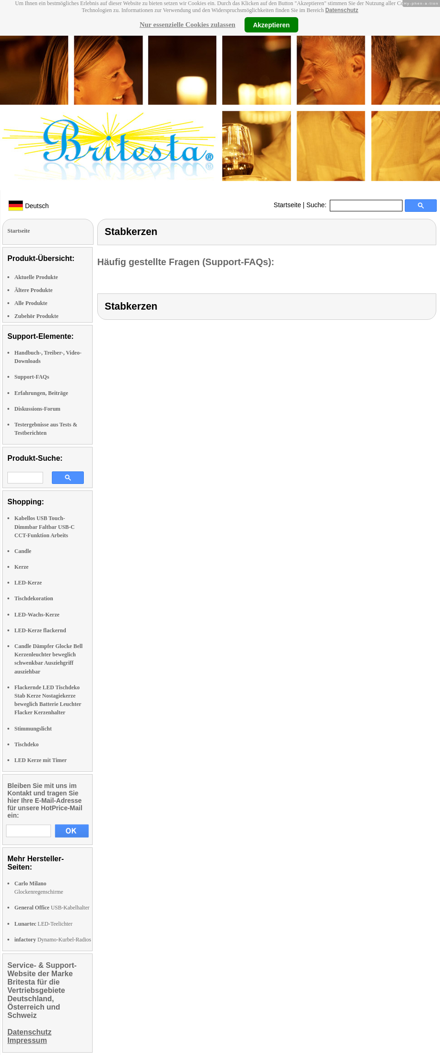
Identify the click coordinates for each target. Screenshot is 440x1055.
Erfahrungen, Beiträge (41, 393)
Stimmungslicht (33, 728)
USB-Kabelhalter (51, 907)
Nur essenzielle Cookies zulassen (187, 24)
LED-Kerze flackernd (40, 630)
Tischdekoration (33, 598)
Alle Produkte (30, 303)
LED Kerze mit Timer (40, 760)
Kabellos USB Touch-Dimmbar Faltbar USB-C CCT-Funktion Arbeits (44, 526)
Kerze (21, 567)
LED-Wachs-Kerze (36, 614)
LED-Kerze (28, 582)
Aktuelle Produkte (36, 277)
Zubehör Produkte (36, 316)
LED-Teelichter (43, 924)
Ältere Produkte (33, 290)
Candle (22, 551)
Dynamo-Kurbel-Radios (52, 939)
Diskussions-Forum (37, 409)
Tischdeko (26, 744)
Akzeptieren (271, 24)
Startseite (287, 205)
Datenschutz (341, 10)
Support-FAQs (31, 377)
